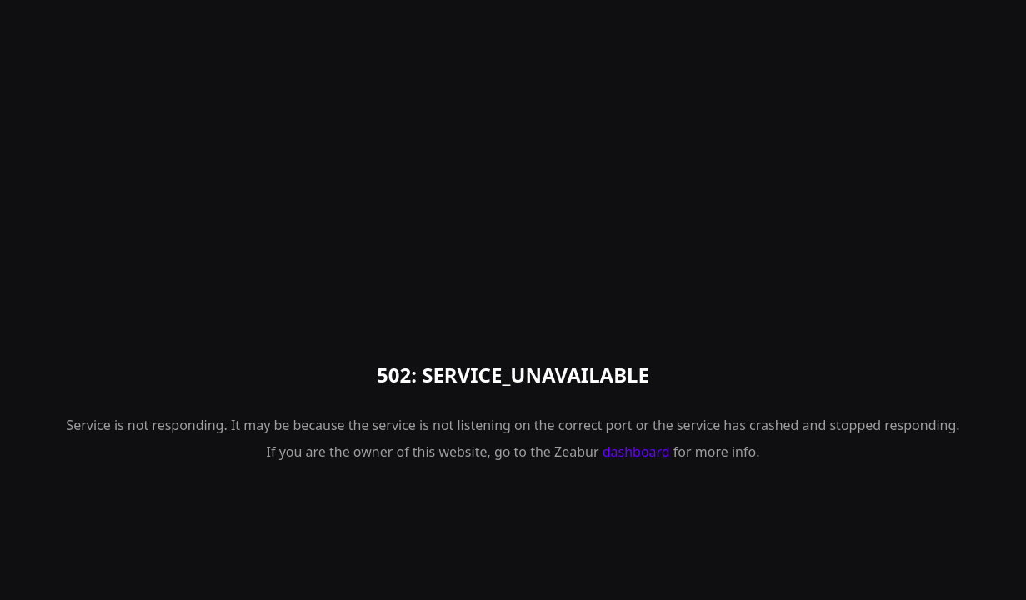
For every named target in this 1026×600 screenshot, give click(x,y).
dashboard (636, 451)
